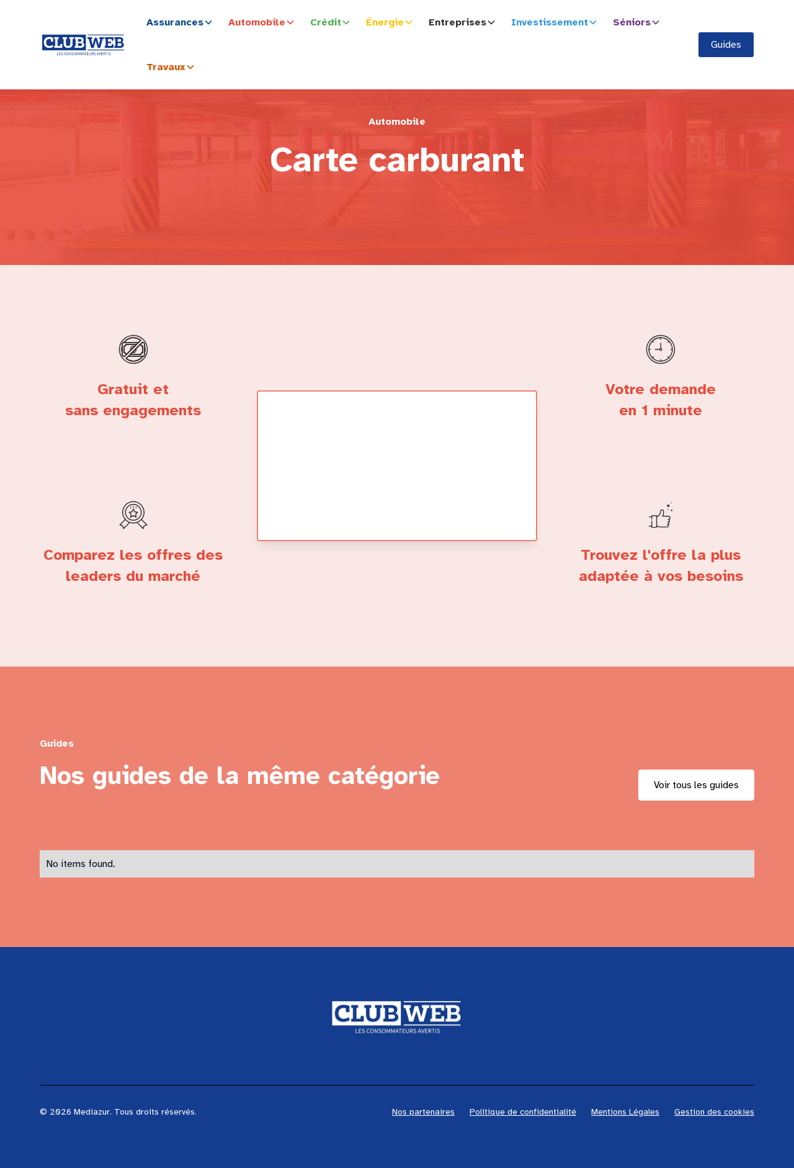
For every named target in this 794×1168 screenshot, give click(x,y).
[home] (83, 44)
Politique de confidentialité (523, 1112)
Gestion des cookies (714, 1112)
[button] (182, 22)
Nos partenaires (423, 1112)
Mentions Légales (625, 1112)
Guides (726, 44)
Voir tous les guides (696, 785)
